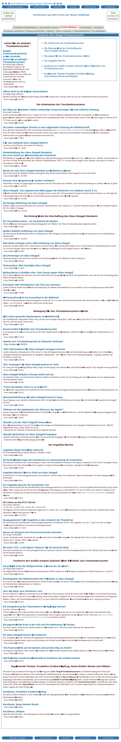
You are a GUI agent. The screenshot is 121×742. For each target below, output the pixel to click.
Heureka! (58, 7)
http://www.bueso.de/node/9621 (94, 493)
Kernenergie (85, 27)
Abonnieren (90, 7)
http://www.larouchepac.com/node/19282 (69, 130)
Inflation (50, 31)
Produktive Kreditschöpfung (25, 27)
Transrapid (97, 27)
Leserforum (110, 7)
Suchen (73, 7)
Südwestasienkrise (82, 31)
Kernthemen (39, 7)
